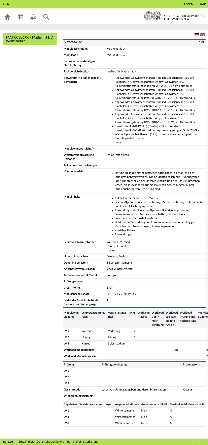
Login (203, 4)
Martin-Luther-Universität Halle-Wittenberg (174, 16)
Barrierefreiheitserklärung (82, 441)
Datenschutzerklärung (50, 441)
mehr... (119, 142)
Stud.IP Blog (26, 441)
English (188, 4)
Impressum (8, 441)
